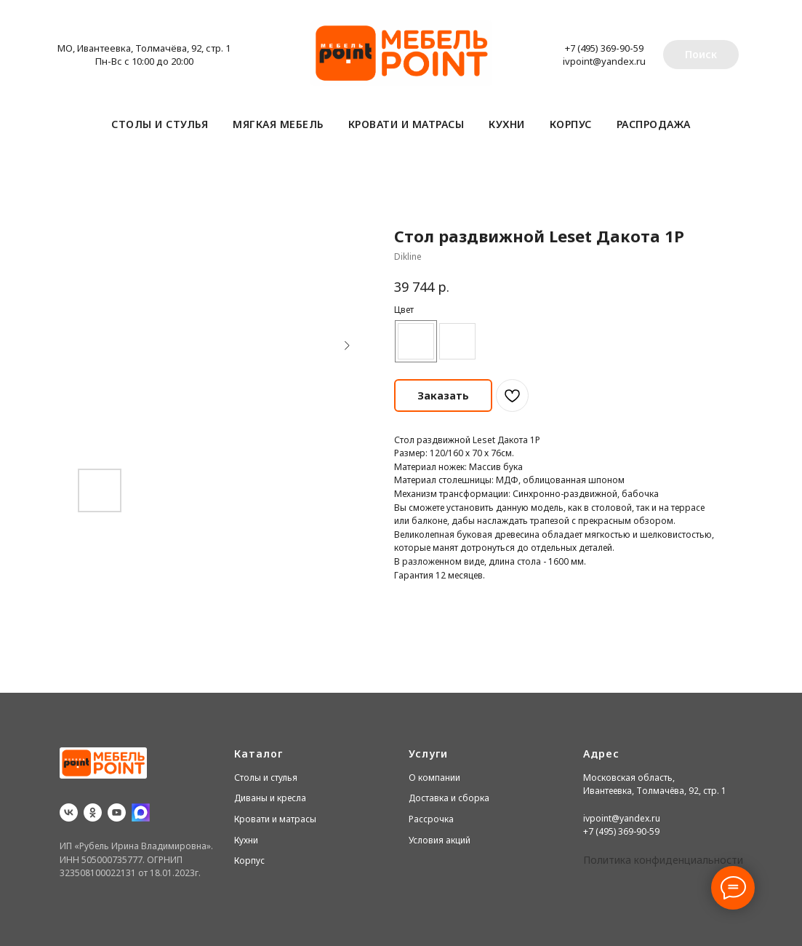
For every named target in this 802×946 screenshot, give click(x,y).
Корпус (571, 124)
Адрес (601, 753)
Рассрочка (431, 819)
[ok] (93, 812)
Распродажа (654, 124)
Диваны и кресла (270, 798)
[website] (141, 812)
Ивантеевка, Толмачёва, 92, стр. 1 (654, 790)
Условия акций (439, 840)
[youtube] (117, 812)
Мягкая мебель (278, 124)
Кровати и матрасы (406, 124)
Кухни (507, 124)
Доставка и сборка (449, 798)
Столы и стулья (159, 124)
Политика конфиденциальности (663, 860)
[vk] (69, 812)
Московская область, (629, 777)
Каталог (258, 753)
